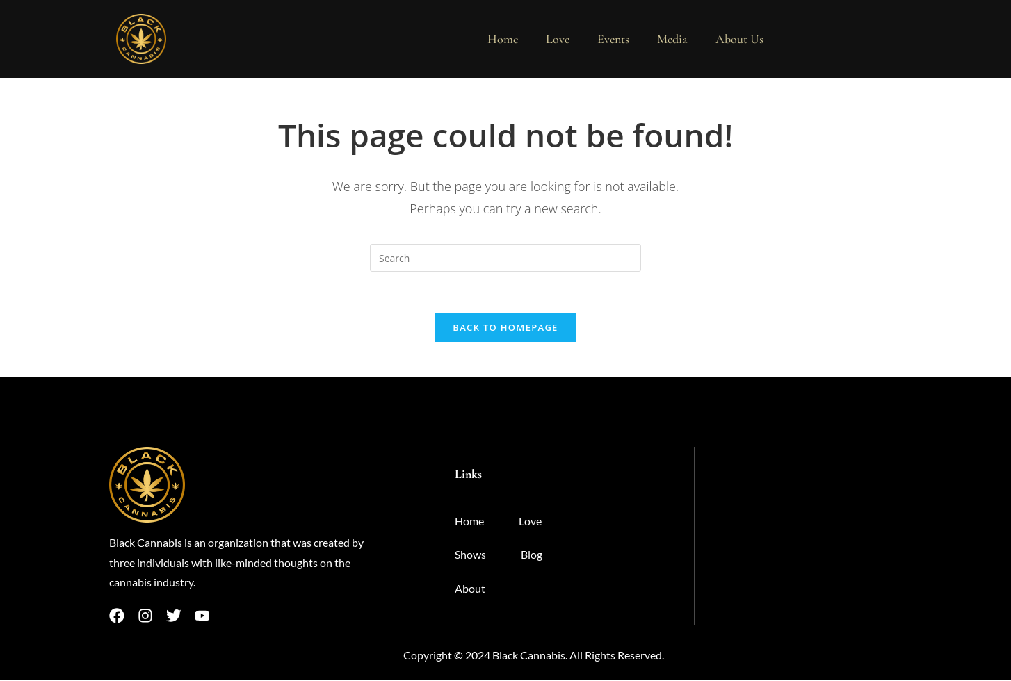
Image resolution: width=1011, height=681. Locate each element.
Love (557, 39)
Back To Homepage (505, 328)
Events (613, 39)
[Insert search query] (505, 258)
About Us (739, 39)
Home (502, 39)
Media (672, 39)
